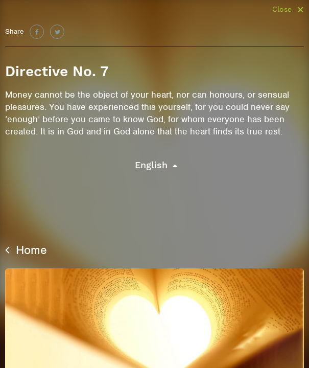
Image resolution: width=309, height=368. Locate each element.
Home (26, 250)
